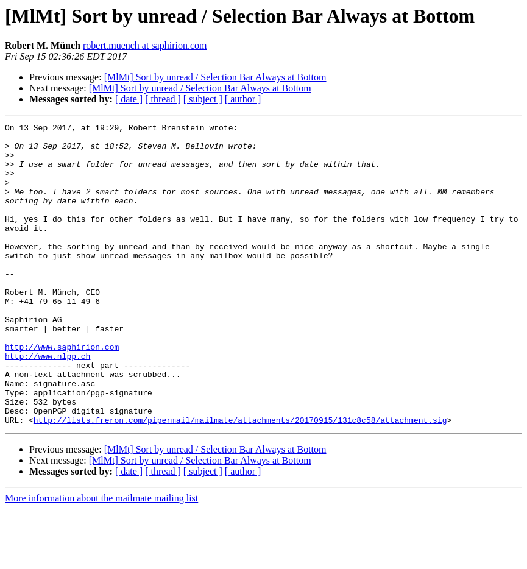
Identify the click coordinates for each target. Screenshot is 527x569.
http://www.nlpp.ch (47, 403)
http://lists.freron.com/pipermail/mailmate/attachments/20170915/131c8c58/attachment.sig (240, 480)
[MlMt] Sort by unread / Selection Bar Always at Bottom (215, 77)
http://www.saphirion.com (62, 392)
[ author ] (243, 99)
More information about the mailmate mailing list (101, 558)
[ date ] (129, 99)
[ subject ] (202, 99)
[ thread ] (163, 99)
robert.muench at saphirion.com (145, 45)
